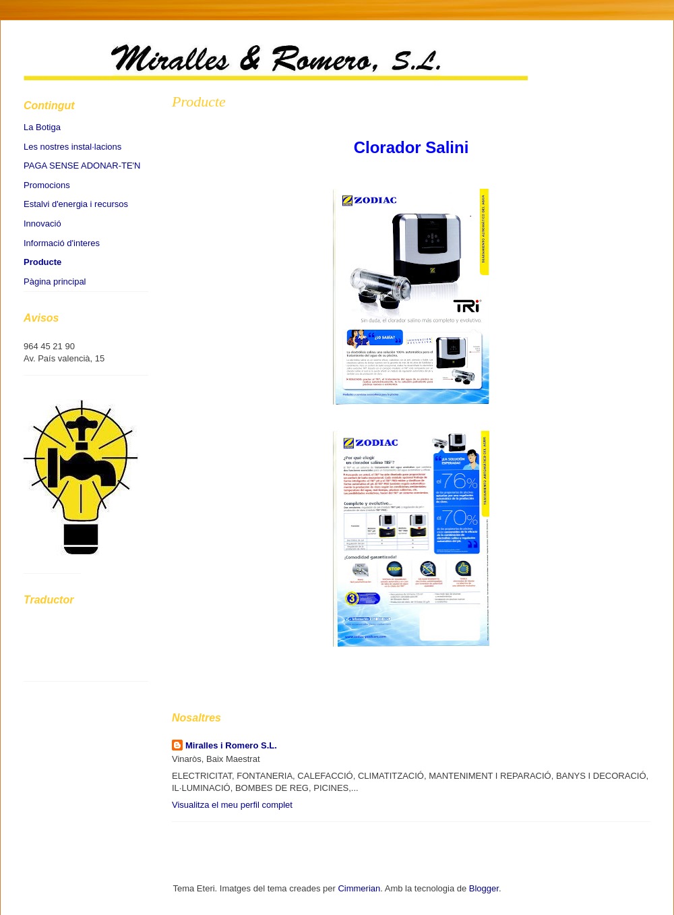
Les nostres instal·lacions (72, 147)
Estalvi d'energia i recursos (76, 204)
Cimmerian (359, 888)
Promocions (47, 185)
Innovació (42, 223)
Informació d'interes (62, 243)
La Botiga (42, 127)
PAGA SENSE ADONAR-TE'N (82, 165)
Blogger (484, 888)
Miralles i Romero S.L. (231, 745)
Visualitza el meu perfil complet (232, 805)
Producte (199, 101)
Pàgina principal (55, 281)
